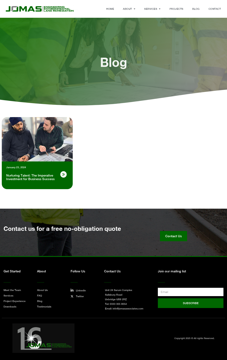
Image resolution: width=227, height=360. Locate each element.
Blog (196, 8)
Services (152, 9)
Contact (215, 8)
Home (110, 8)
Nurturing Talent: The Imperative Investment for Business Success (30, 177)
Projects (176, 8)
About (129, 9)
